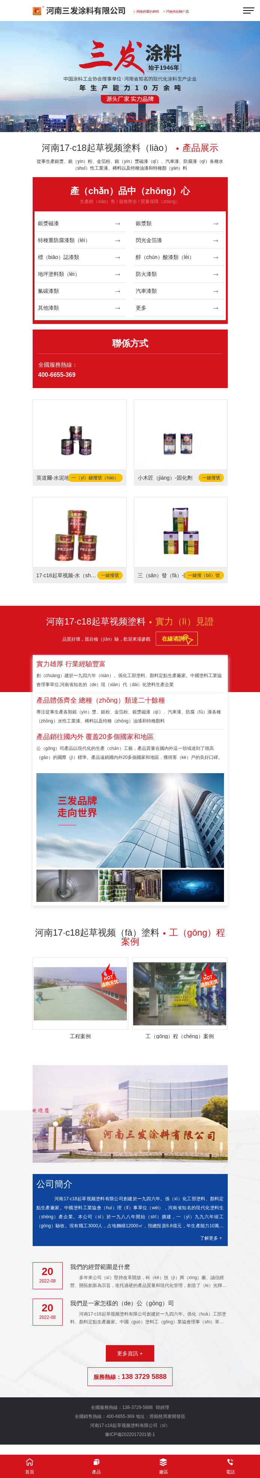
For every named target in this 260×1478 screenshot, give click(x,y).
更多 (177, 308)
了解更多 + (211, 1238)
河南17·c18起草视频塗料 (129, 621)
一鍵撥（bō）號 (204, 575)
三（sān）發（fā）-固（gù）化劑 (168, 575)
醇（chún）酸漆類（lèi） (177, 257)
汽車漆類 (177, 291)
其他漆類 (79, 308)
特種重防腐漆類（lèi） (79, 240)
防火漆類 (177, 274)
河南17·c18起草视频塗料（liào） (130, 148)
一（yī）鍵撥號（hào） (95, 477)
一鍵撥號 (211, 477)
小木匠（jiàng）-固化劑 (165, 478)
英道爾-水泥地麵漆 (58, 478)
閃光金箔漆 (177, 240)
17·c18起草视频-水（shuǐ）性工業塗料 (66, 575)
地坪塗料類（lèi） (79, 274)
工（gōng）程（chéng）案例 (179, 1036)
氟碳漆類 (79, 291)
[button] (117, 121)
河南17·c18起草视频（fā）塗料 (130, 937)
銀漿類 (177, 223)
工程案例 (80, 1036)
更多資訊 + (130, 1353)
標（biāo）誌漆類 (79, 257)
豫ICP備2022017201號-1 (130, 1434)
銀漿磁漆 (79, 223)
